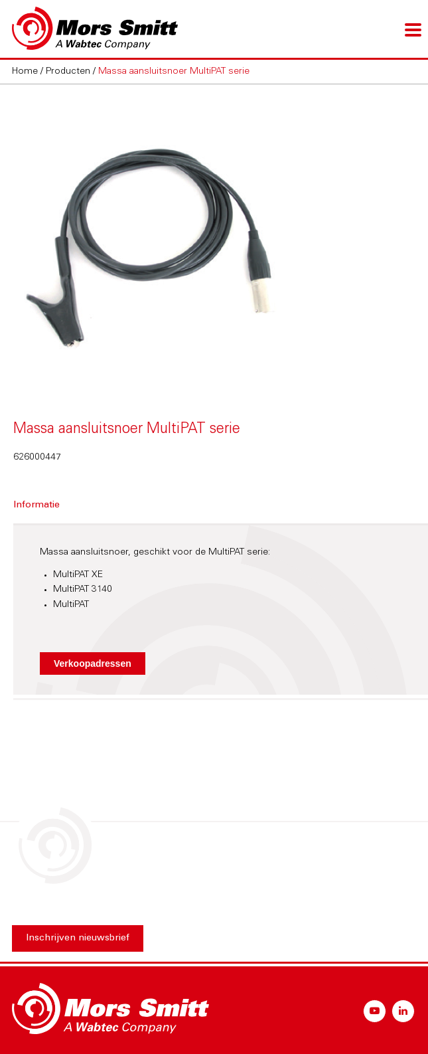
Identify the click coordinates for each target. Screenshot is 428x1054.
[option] (214, 240)
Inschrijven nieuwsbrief (77, 938)
